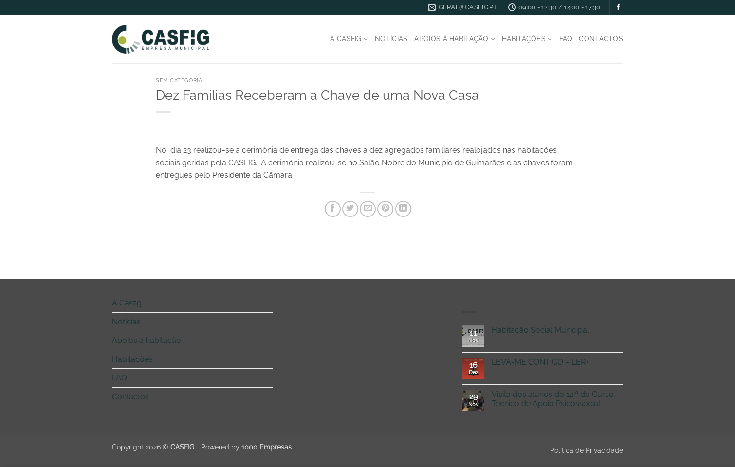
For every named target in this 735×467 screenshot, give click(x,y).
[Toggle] (267, 303)
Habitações (527, 39)
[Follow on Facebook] (618, 7)
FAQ (565, 39)
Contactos (601, 39)
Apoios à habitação (454, 39)
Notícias (391, 39)
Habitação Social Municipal (540, 330)
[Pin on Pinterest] (385, 209)
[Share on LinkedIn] (403, 209)
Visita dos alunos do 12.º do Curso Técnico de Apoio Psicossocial (553, 399)
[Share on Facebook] (333, 209)
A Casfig (349, 39)
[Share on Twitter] (350, 209)
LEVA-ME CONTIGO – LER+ (540, 362)
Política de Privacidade (586, 450)
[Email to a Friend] (368, 209)
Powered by (246, 447)
